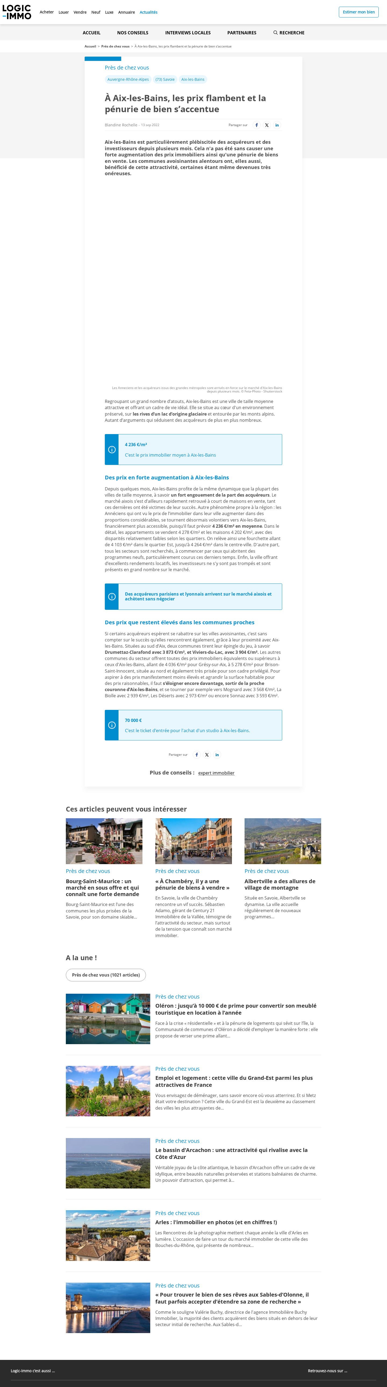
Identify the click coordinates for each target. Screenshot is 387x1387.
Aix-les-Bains (193, 79)
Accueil (92, 33)
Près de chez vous (115, 46)
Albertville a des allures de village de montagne (280, 798)
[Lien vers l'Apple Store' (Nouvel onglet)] (131, 1331)
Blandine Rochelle (121, 124)
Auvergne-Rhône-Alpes (128, 79)
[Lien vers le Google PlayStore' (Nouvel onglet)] (131, 1343)
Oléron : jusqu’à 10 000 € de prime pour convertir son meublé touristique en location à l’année (236, 922)
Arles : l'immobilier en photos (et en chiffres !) (216, 1135)
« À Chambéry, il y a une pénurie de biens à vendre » (192, 798)
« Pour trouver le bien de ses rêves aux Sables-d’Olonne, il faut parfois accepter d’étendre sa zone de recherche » (232, 1211)
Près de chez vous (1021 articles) (106, 888)
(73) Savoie (165, 79)
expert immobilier (216, 686)
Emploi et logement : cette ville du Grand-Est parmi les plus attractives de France (234, 995)
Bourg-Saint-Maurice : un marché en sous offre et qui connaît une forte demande (102, 801)
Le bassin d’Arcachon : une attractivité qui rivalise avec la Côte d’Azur (231, 1067)
